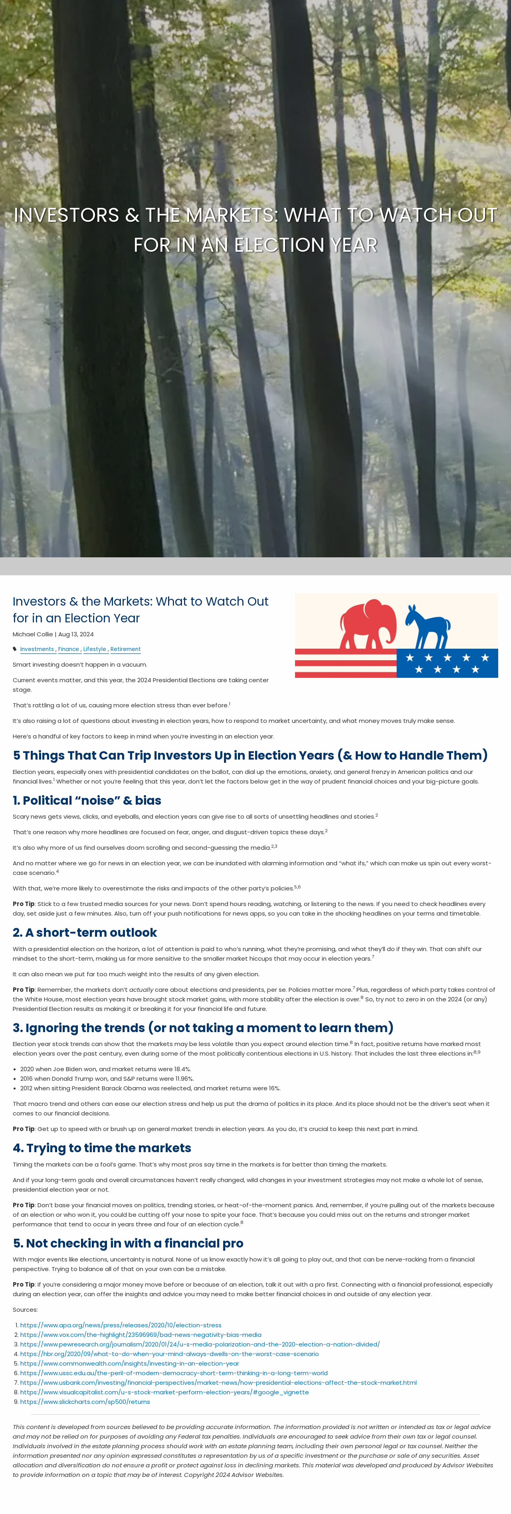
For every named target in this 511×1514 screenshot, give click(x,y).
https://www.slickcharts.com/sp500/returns (85, 1402)
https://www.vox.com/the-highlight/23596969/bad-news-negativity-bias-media (140, 1334)
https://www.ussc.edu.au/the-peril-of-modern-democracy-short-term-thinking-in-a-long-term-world (174, 1373)
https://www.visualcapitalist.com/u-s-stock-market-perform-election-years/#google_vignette (164, 1392)
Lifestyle (94, 649)
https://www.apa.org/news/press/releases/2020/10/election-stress (121, 1325)
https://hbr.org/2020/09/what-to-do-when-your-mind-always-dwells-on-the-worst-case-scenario (169, 1354)
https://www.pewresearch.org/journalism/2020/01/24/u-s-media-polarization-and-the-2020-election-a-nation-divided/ (200, 1344)
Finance (68, 649)
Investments (37, 649)
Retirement (126, 649)
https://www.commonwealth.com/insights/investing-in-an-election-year (129, 1363)
